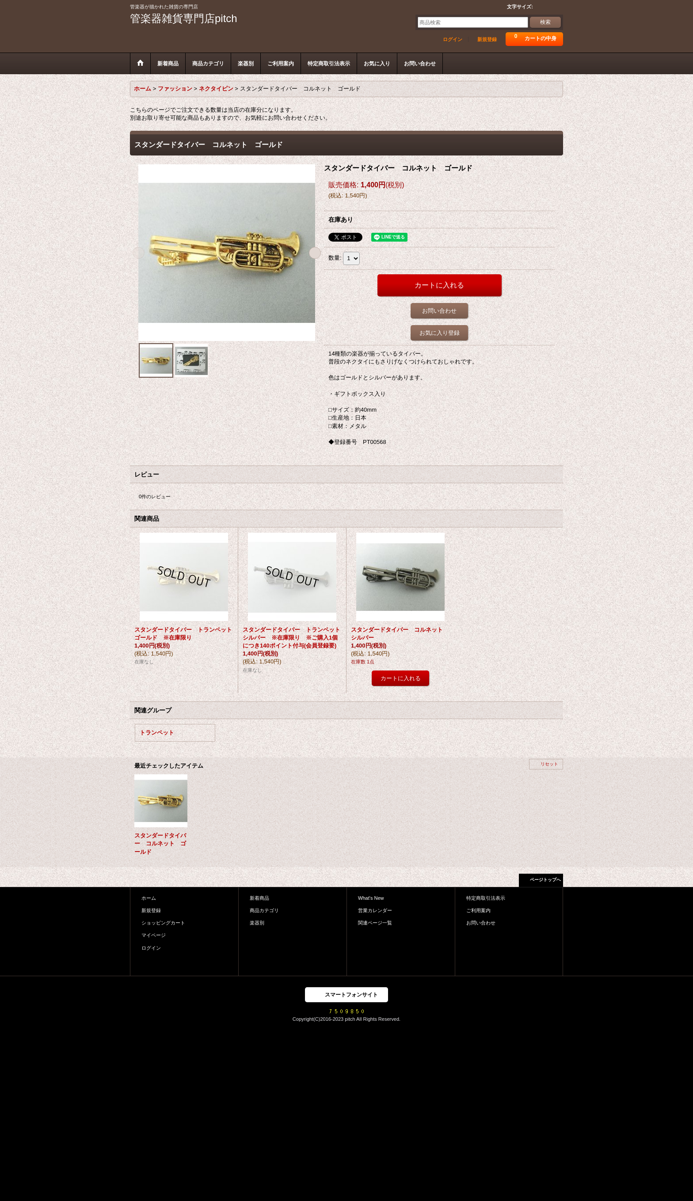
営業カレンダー (375, 910)
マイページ (153, 935)
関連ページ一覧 (375, 922)
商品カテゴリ (264, 910)
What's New (371, 898)
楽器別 (257, 922)
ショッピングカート (163, 922)
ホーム (148, 898)
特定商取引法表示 (485, 898)
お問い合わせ (439, 310)
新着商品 (259, 898)
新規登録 (487, 39)
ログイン (452, 39)
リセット (549, 764)
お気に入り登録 (439, 333)
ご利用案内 (478, 910)
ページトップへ (545, 879)
